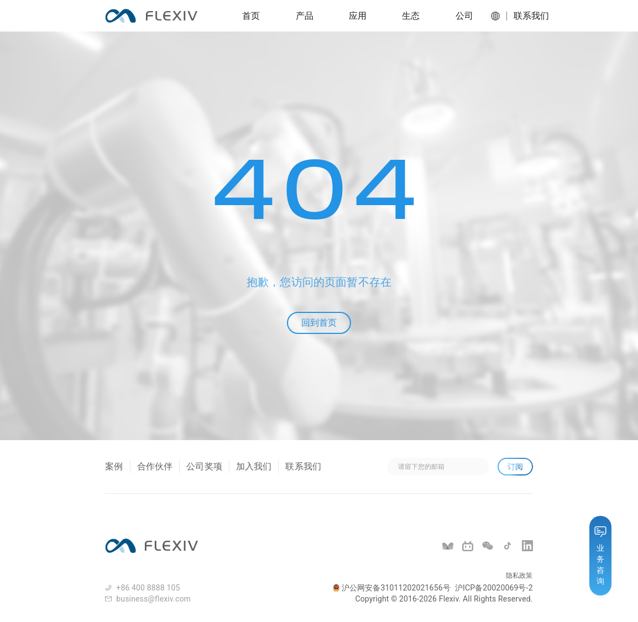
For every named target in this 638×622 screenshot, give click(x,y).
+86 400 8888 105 (148, 587)
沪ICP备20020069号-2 (494, 587)
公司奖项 (204, 466)
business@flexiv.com (153, 598)
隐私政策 (519, 575)
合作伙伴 (155, 466)
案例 (114, 466)
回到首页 (319, 322)
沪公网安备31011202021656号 (392, 587)
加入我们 (254, 466)
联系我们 (528, 16)
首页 (251, 16)
